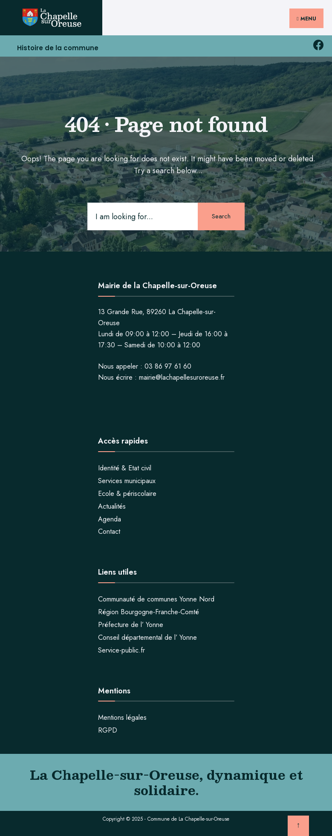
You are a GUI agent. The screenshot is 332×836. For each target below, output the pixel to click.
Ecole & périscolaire (127, 493)
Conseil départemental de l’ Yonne (147, 637)
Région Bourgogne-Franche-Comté (148, 612)
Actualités (112, 506)
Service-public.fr (121, 650)
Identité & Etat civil (124, 468)
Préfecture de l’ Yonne (130, 625)
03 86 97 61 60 (167, 366)
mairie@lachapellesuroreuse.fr (182, 377)
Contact (109, 531)
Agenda (109, 519)
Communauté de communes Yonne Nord (156, 599)
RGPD (107, 730)
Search (221, 216)
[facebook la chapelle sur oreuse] (318, 45)
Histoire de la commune (57, 47)
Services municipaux (127, 481)
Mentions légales (122, 717)
